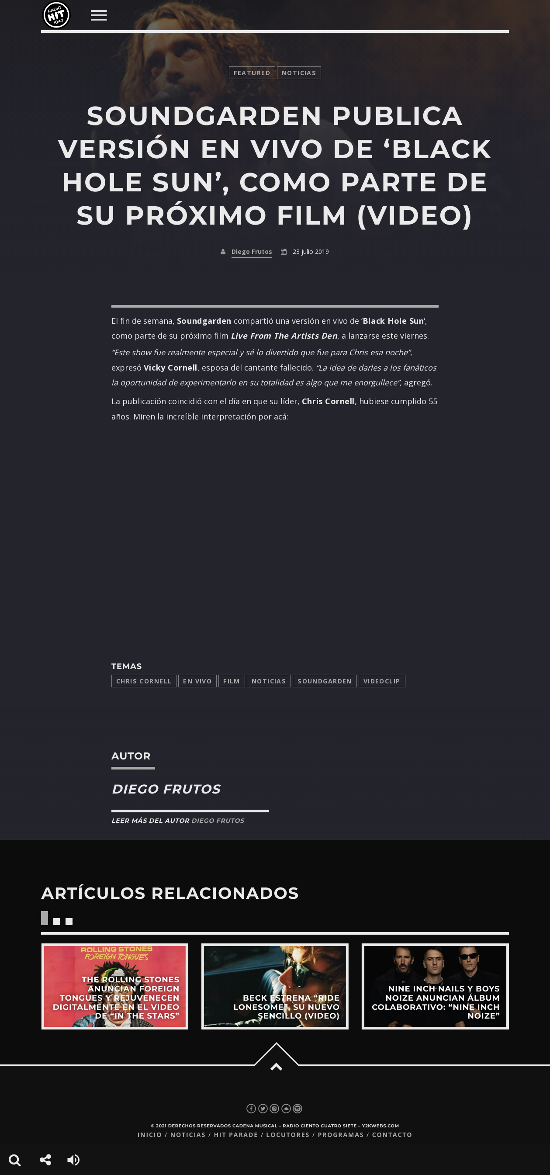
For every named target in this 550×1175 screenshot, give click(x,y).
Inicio (150, 1135)
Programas (341, 1135)
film (231, 681)
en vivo (197, 681)
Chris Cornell (144, 681)
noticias (299, 73)
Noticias (269, 681)
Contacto (392, 1135)
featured (252, 73)
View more (114, 986)
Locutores (288, 1135)
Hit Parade (236, 1135)
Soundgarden (324, 681)
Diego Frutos (252, 251)
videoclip (382, 681)
